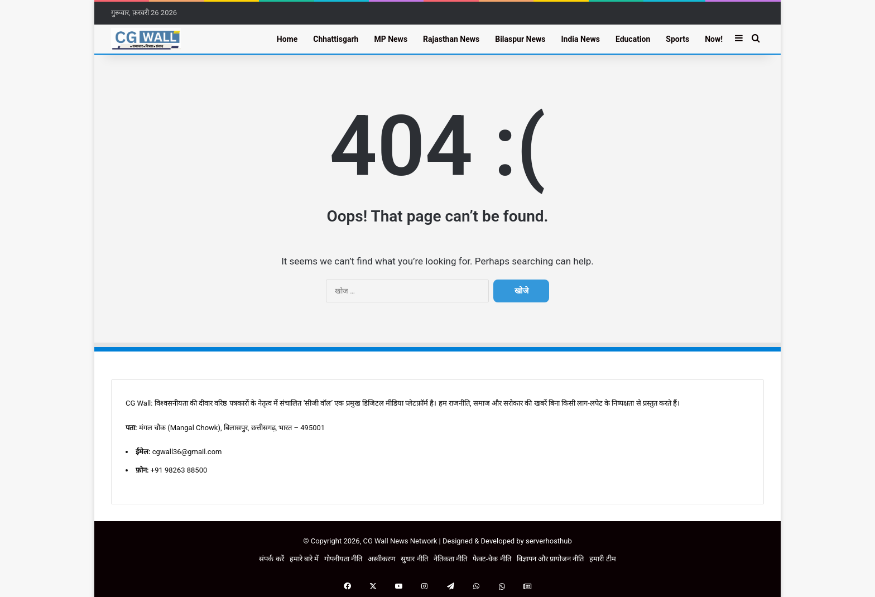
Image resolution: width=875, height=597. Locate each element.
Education (633, 39)
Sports (677, 39)
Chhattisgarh (335, 39)
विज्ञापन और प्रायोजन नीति (550, 559)
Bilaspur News (520, 39)
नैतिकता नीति (450, 559)
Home (287, 39)
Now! (714, 39)
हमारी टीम (602, 559)
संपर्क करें (271, 559)
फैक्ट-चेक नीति (492, 559)
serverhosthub (549, 541)
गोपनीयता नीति (343, 559)
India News (580, 39)
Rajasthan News (451, 39)
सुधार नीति (414, 559)
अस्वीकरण (381, 559)
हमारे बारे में (304, 559)
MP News (390, 39)
